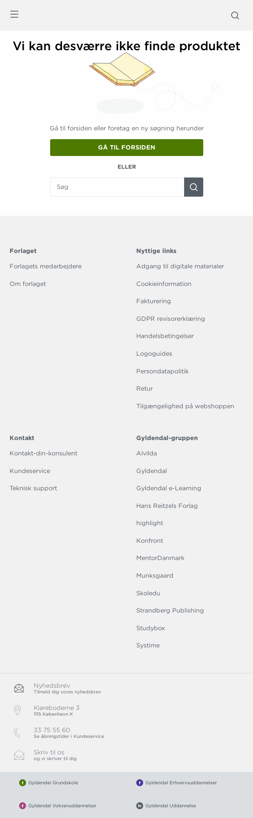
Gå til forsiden (126, 147)
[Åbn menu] (14, 15)
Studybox (150, 628)
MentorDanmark (160, 558)
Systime (148, 645)
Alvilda (146, 453)
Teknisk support (33, 488)
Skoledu (148, 593)
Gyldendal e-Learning (168, 488)
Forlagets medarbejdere (46, 266)
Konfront (149, 540)
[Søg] (193, 187)
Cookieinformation (163, 283)
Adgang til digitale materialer (180, 266)
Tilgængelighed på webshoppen (185, 406)
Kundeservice (30, 471)
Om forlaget (28, 283)
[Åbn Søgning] (235, 15)
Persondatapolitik (162, 371)
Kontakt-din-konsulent (43, 453)
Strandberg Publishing (170, 610)
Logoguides (154, 353)
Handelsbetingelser (165, 336)
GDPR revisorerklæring (170, 318)
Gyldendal (151, 471)
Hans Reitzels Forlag (167, 505)
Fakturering (153, 301)
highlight (149, 523)
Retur (144, 388)
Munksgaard (154, 575)
